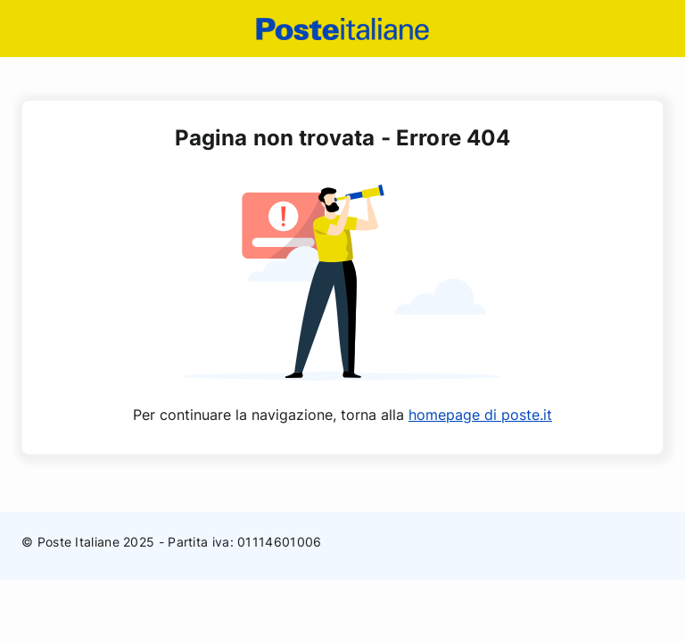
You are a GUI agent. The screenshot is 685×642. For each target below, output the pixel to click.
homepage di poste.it (480, 415)
